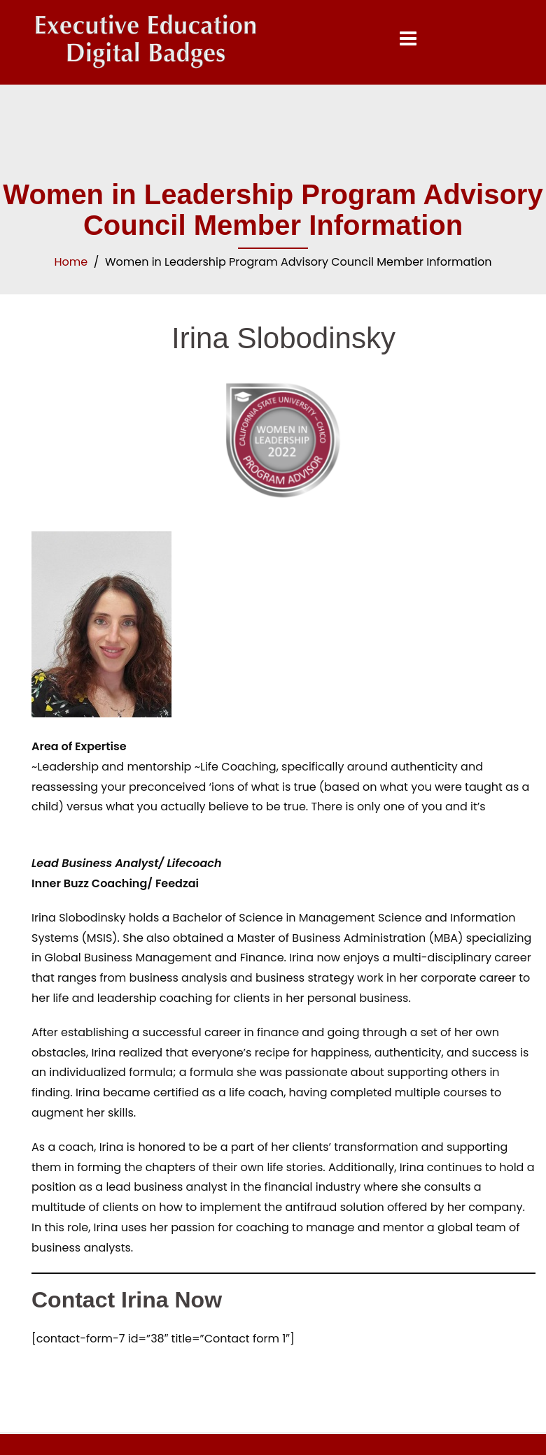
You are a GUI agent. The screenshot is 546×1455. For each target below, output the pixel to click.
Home (71, 262)
